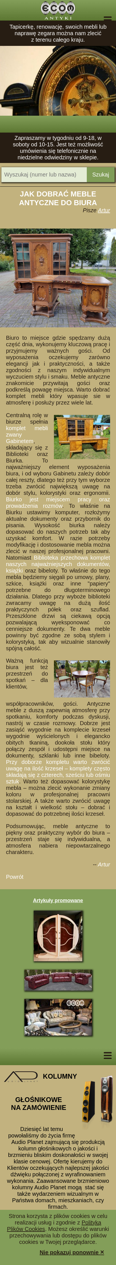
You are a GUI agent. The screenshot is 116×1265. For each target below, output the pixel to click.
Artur (104, 210)
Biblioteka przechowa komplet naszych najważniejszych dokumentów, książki (58, 564)
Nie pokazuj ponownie (72, 1252)
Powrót (14, 877)
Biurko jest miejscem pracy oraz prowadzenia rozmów (58, 502)
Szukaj (100, 174)
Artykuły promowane (58, 900)
